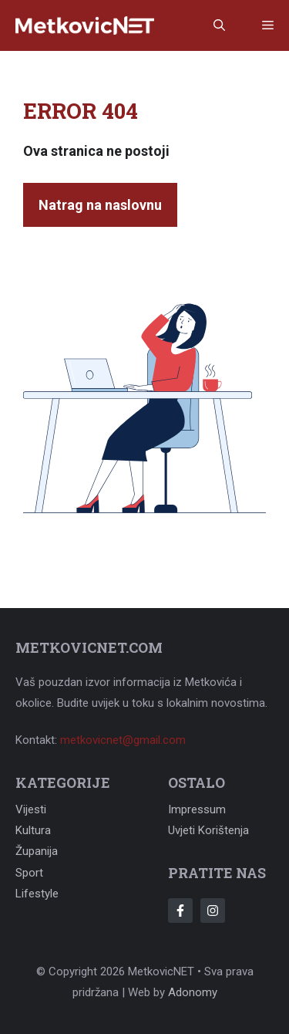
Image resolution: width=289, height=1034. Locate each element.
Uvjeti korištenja (208, 830)
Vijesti (30, 809)
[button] (219, 25)
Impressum (197, 809)
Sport (29, 873)
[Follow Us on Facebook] (180, 910)
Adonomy (192, 992)
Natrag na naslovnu (100, 205)
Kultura (33, 830)
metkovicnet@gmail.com (123, 740)
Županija (36, 851)
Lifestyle (37, 894)
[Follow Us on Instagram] (212, 910)
